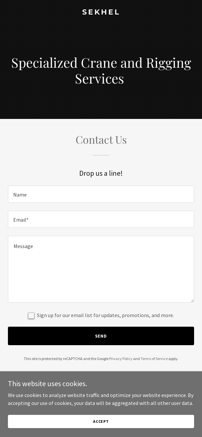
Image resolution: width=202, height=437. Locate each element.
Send (101, 336)
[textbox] (101, 194)
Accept (101, 421)
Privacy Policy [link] (120, 358)
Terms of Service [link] (154, 358)
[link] (101, 12)
